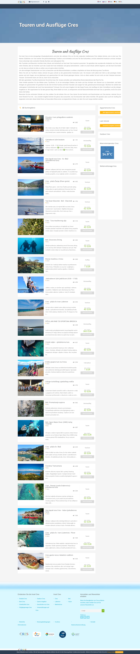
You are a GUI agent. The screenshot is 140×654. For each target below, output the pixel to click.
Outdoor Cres (41, 598)
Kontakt (93, 622)
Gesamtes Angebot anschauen (111, 125)
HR (99, 2)
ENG (110, 2)
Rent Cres (22, 601)
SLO (104, 2)
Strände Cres (23, 598)
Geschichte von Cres (43, 604)
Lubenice (57, 601)
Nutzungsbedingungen (43, 622)
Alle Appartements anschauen (111, 112)
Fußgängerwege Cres (25, 607)
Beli (69, 598)
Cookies (57, 622)
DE (115, 2)
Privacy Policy (111, 652)
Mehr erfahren (87, 132)
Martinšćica (58, 604)
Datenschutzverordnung (78, 625)
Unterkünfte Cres (24, 604)
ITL (120, 2)
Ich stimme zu (119, 652)
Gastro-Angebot (41, 601)
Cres (56, 598)
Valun (70, 601)
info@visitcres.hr (34, 2)
